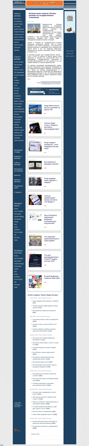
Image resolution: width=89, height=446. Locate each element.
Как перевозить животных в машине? (44, 310)
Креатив (17, 175)
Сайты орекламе (17, 163)
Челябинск (17, 229)
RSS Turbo (17, 430)
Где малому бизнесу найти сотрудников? (45, 319)
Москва (16, 208)
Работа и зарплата (70, 56)
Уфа (15, 235)
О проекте (18, 192)
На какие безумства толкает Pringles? (44, 347)
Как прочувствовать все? (40, 362)
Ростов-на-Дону (18, 232)
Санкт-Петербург (18, 211)
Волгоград (17, 237)
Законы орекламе (17, 180)
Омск (15, 224)
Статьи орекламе (17, 58)
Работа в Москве (70, 51)
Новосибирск (17, 214)
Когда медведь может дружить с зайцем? (45, 301)
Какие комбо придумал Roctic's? (43, 414)
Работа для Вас (69, 53)
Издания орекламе (18, 157)
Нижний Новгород (19, 216)
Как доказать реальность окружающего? (45, 426)
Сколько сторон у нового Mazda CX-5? (45, 324)
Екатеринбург (17, 219)
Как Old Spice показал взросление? (44, 352)
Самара (16, 222)
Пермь (16, 240)
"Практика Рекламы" (56, 83)
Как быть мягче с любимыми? (42, 411)
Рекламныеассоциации (18, 170)
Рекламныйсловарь (18, 151)
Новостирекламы (17, 14)
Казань (16, 227)
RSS (15, 429)
